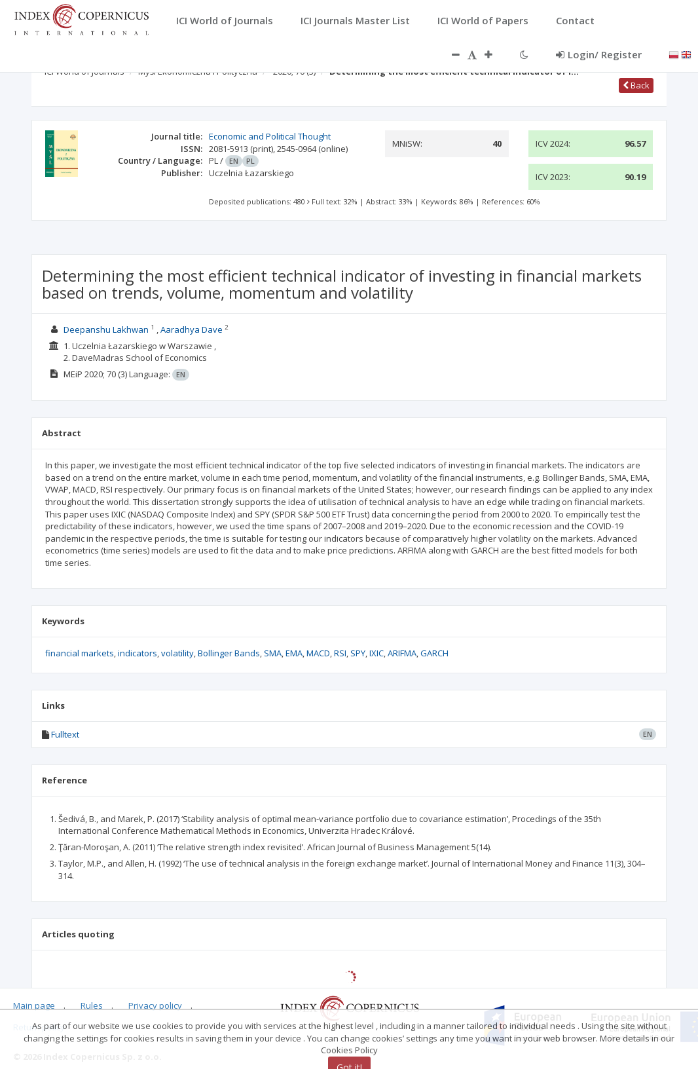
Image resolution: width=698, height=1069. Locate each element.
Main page (34, 1005)
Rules (92, 1005)
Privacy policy (155, 1005)
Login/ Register (599, 54)
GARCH (434, 653)
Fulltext (65, 734)
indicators (137, 653)
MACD (318, 653)
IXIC (376, 653)
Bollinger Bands (229, 653)
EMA (294, 653)
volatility (177, 653)
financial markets (79, 653)
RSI (340, 653)
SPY (357, 653)
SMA (273, 653)
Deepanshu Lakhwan (106, 329)
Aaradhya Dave (191, 329)
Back (636, 85)
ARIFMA (402, 653)
